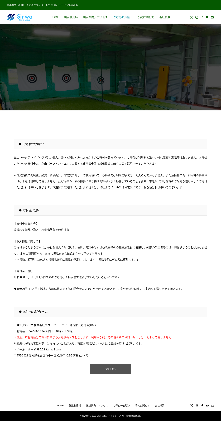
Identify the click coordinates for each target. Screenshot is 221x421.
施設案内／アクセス (95, 17)
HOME (55, 17)
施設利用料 (71, 17)
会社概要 (164, 17)
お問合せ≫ (110, 369)
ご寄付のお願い (122, 17)
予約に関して (146, 17)
